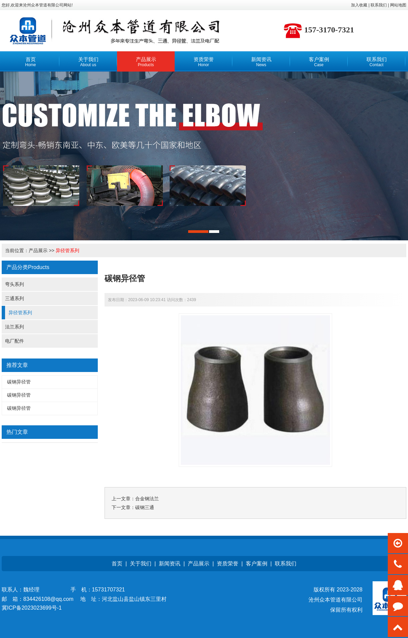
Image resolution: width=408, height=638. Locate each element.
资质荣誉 (227, 563)
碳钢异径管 (19, 381)
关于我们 (140, 563)
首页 (117, 563)
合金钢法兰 (147, 498)
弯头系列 (14, 284)
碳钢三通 (144, 507)
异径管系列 (67, 250)
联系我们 (285, 563)
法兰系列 (14, 326)
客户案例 (256, 563)
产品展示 (38, 250)
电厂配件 (14, 341)
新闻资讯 (169, 563)
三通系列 (14, 298)
